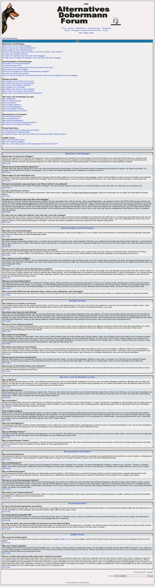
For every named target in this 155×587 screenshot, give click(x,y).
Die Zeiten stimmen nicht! (11, 65)
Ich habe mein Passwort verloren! (14, 54)
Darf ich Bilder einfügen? (11, 105)
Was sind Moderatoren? (11, 118)
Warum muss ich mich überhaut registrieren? (19, 48)
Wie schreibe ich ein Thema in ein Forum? (18, 81)
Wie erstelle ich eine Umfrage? (13, 87)
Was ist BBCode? (9, 99)
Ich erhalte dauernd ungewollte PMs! (16, 132)
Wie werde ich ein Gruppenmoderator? (16, 124)
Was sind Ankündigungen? (12, 107)
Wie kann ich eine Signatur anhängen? (16, 85)
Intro (80, 33)
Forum (91, 33)
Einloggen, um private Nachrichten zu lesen (86, 30)
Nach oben (6, 163)
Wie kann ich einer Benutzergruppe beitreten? (19, 122)
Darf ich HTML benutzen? (12, 101)
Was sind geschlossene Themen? (15, 111)
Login (105, 30)
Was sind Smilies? (9, 103)
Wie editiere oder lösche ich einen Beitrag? (18, 83)
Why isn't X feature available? (13, 142)
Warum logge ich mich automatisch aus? (17, 50)
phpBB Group (64, 539)
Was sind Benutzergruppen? (13, 120)
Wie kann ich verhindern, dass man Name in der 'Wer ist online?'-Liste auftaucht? (32, 52)
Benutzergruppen (93, 28)
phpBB (73, 582)
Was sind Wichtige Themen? (13, 109)
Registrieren (106, 28)
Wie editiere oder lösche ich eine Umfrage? (18, 89)
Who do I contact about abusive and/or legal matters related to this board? (30, 144)
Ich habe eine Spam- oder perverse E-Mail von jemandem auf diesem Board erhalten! (34, 134)
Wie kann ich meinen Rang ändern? (15, 73)
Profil (67, 30)
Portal (85, 33)
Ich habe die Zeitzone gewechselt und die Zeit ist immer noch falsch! (27, 67)
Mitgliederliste (80, 28)
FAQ (63, 28)
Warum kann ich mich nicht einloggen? (16, 46)
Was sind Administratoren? (12, 116)
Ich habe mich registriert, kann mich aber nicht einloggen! (23, 56)
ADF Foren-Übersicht (9, 38)
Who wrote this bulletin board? (13, 140)
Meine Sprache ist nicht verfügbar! (15, 69)
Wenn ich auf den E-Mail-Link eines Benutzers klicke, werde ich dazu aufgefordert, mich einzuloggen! (40, 75)
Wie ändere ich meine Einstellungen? (16, 63)
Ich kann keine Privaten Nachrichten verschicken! (20, 130)
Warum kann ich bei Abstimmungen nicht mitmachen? (22, 93)
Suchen (70, 28)
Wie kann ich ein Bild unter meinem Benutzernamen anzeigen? (25, 71)
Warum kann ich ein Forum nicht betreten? (18, 91)
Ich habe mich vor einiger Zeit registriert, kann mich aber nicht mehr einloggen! (31, 58)
